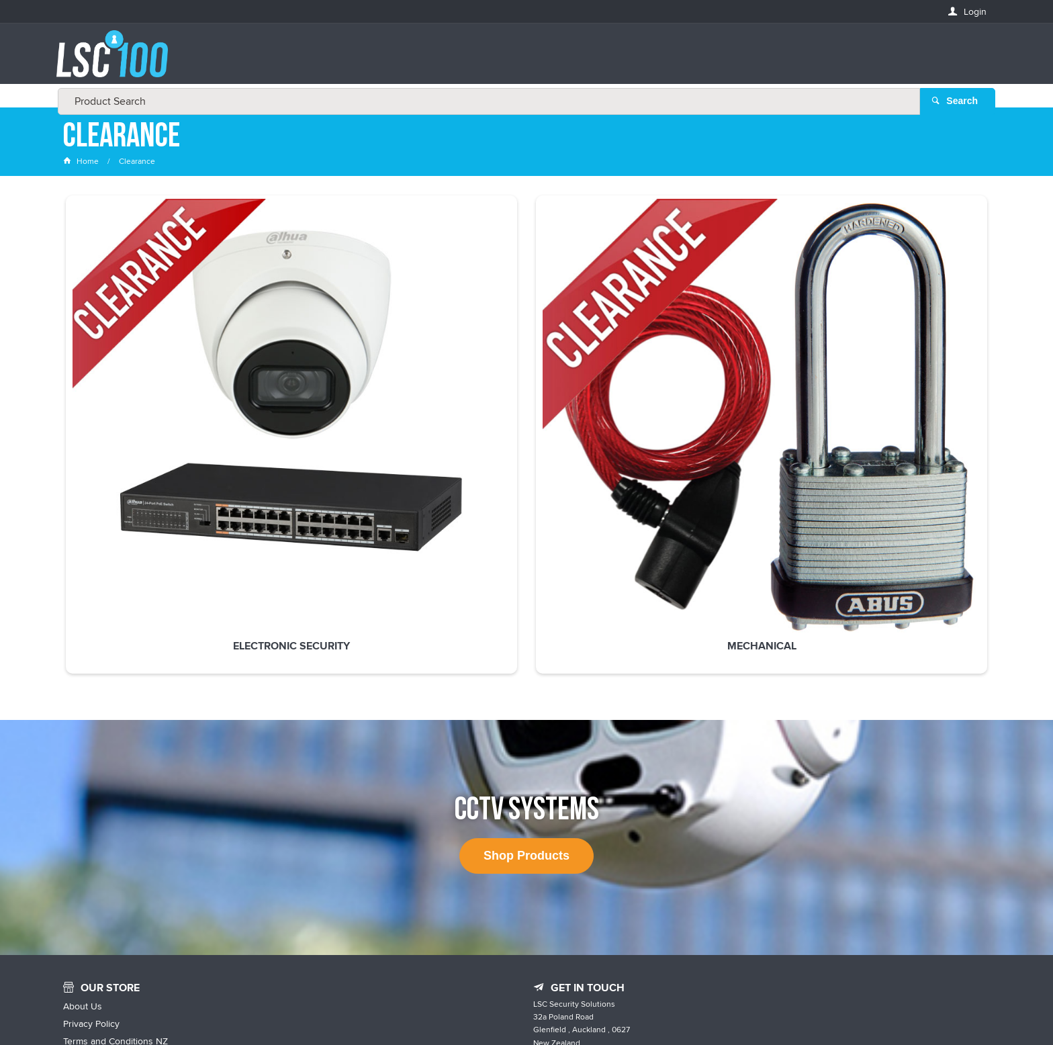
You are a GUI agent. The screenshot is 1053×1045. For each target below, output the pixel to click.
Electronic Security (150, 372)
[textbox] (522, 60)
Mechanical (338, 372)
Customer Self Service (555, 1006)
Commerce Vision (647, 1006)
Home (82, 164)
